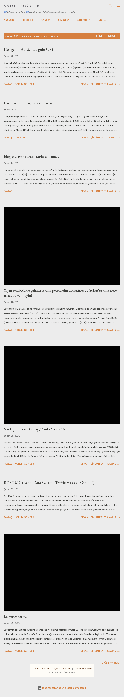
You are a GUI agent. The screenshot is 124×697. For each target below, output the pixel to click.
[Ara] (110, 6)
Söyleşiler (63, 19)
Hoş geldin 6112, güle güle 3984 (28, 49)
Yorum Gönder (24, 84)
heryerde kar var (16, 616)
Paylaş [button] (8, 84)
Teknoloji (28, 19)
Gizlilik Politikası (40, 668)
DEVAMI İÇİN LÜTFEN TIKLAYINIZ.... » (100, 84)
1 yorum (20, 137)
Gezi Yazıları (83, 19)
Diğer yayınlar (111, 662)
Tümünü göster (107, 35)
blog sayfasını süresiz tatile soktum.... (31, 156)
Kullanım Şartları (83, 668)
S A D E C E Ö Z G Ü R (22, 5)
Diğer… (102, 19)
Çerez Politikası (62, 668)
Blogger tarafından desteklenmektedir (62, 687)
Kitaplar (45, 19)
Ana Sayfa (9, 19)
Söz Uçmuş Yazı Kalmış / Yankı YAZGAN (35, 429)
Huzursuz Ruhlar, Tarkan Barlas (28, 102)
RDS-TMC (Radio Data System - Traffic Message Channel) (49, 482)
